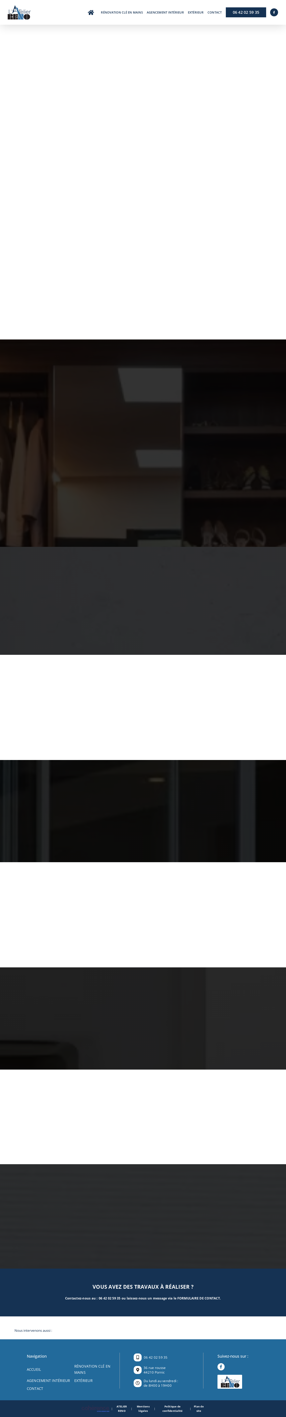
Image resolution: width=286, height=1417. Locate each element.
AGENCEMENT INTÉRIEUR (48, 1380)
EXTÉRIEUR (83, 1380)
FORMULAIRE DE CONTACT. (199, 1298)
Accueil (34, 1369)
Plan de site (199, 1409)
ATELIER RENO (122, 1409)
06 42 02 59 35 (110, 1298)
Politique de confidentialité (172, 1409)
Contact (35, 1388)
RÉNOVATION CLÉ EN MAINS (92, 1369)
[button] (143, 1330)
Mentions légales (143, 1409)
